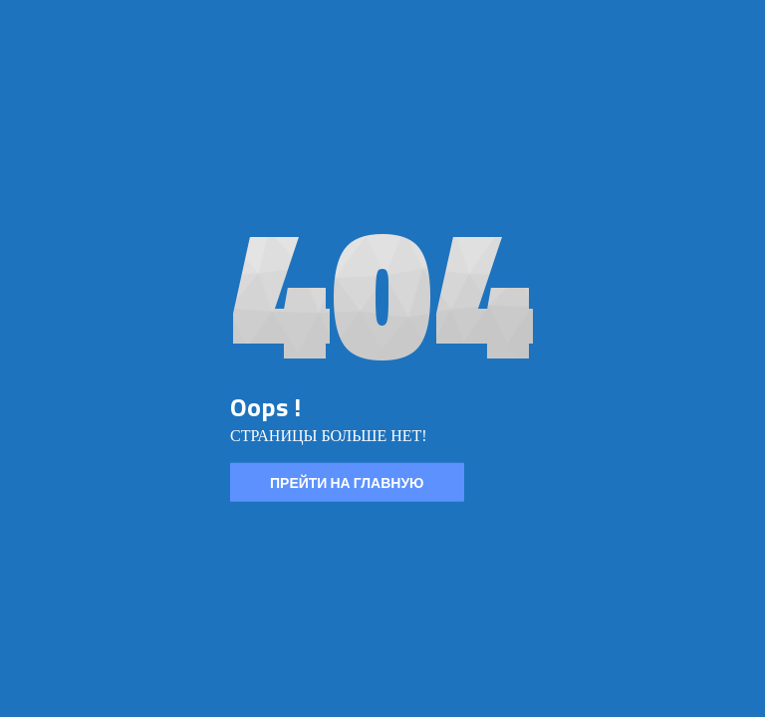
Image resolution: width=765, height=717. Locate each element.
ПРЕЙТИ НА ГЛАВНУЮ (347, 482)
